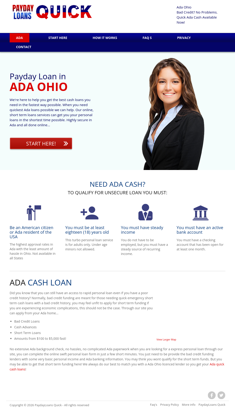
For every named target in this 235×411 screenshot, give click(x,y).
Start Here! (41, 143)
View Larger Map (166, 339)
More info (189, 405)
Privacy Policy (169, 405)
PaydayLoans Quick (48, 405)
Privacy (184, 38)
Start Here (57, 38)
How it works (105, 38)
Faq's (153, 405)
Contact (23, 47)
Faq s (147, 38)
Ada (19, 38)
